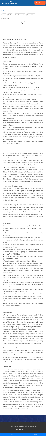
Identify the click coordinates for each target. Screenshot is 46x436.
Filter (11, 434)
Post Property (40, 3)
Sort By (34, 434)
